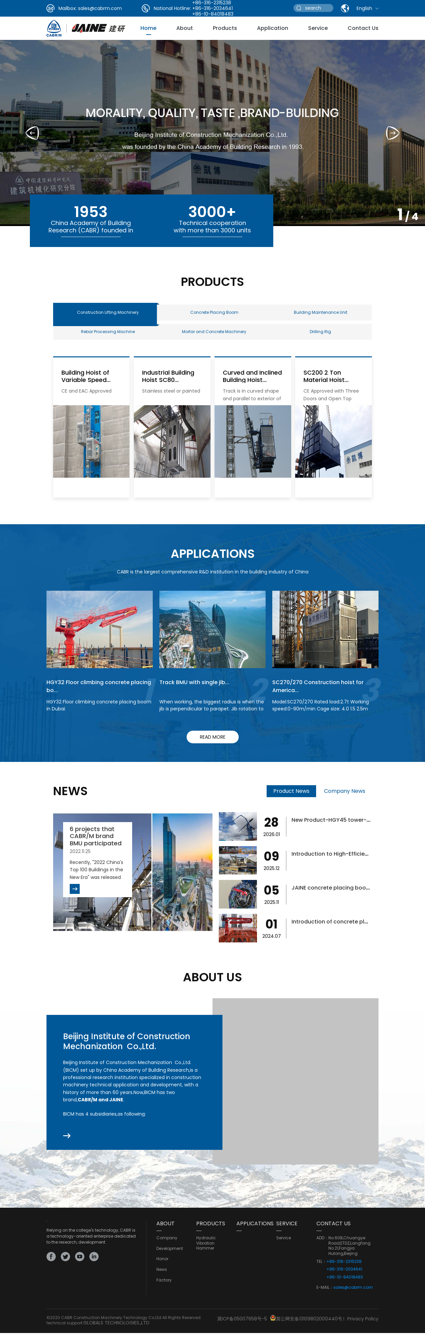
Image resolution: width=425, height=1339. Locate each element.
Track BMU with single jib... (197, 690)
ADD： (322, 1246)
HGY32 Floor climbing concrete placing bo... (92, 694)
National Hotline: (172, 8)
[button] (392, 133)
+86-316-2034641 (212, 8)
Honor (162, 1267)
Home (148, 28)
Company (166, 1246)
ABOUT (165, 1231)
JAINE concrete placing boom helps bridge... (357, 895)
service (318, 28)
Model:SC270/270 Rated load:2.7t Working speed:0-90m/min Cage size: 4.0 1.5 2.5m (320, 713)
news (161, 1277)
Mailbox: (67, 8)
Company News (344, 799)
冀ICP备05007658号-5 (242, 1326)
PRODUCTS (210, 1231)
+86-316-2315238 (344, 1269)
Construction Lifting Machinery (108, 314)
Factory (164, 1288)
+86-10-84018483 (212, 14)
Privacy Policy (363, 1326)
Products (225, 28)
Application (272, 28)
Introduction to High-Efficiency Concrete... (354, 861)
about (184, 28)
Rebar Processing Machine (106, 337)
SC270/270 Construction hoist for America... (323, 694)
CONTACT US (333, 1231)
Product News (291, 799)
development (169, 1256)
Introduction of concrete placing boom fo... (356, 929)
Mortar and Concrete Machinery (212, 337)
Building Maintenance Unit (318, 314)
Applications (255, 1231)
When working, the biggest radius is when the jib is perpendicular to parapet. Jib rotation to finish (211, 716)
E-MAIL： (324, 1295)
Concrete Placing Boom (212, 314)
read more (212, 745)
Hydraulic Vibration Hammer (206, 1251)
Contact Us (363, 28)
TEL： (321, 1269)
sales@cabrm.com (100, 8)
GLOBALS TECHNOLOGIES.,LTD (116, 1330)
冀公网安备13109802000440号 (309, 1326)
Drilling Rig (318, 337)
